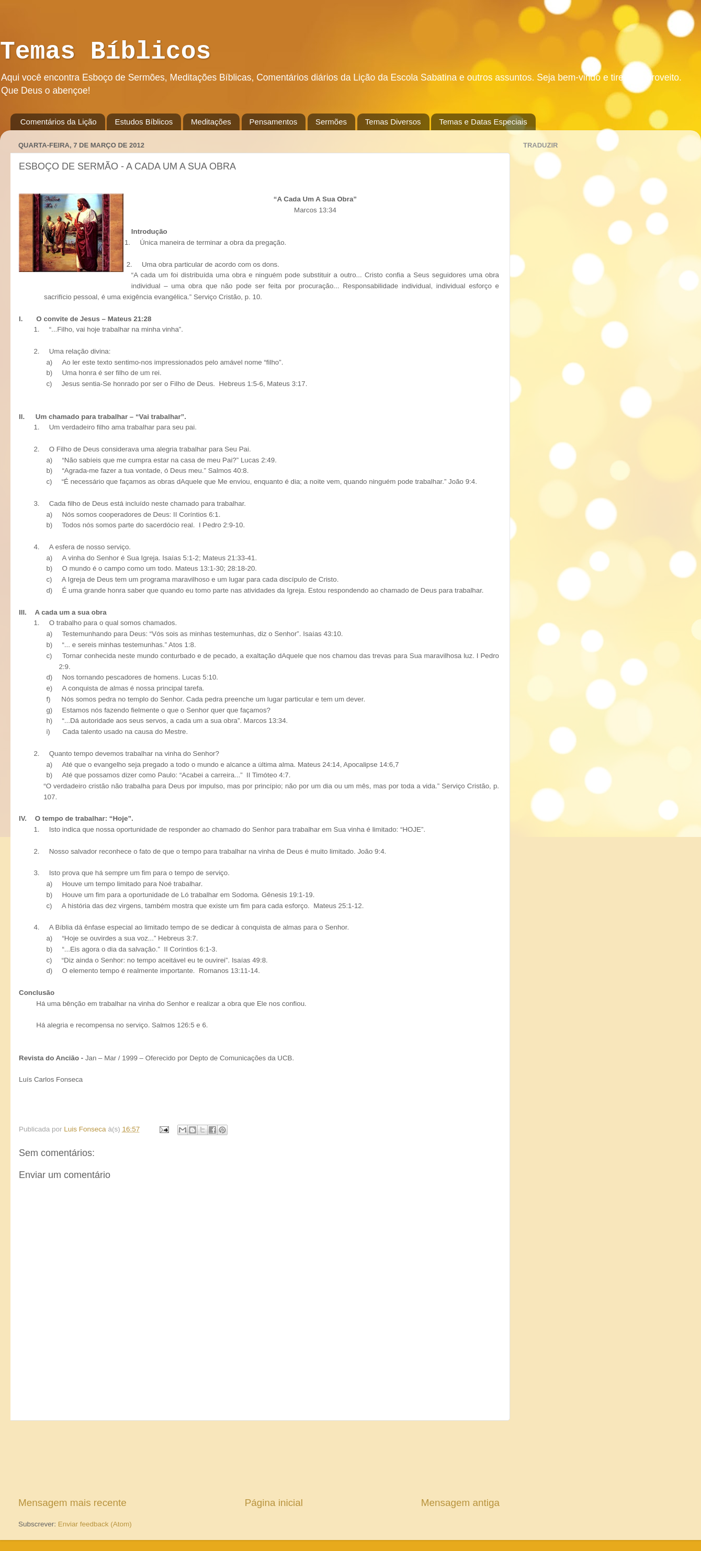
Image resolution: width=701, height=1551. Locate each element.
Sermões (331, 121)
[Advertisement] (259, 1458)
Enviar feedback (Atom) (95, 1524)
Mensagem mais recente (72, 1502)
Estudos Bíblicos (144, 121)
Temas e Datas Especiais (483, 121)
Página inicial (274, 1502)
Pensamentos (274, 121)
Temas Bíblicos (105, 52)
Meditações (211, 121)
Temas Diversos (393, 121)
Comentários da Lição (58, 121)
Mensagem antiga (460, 1502)
